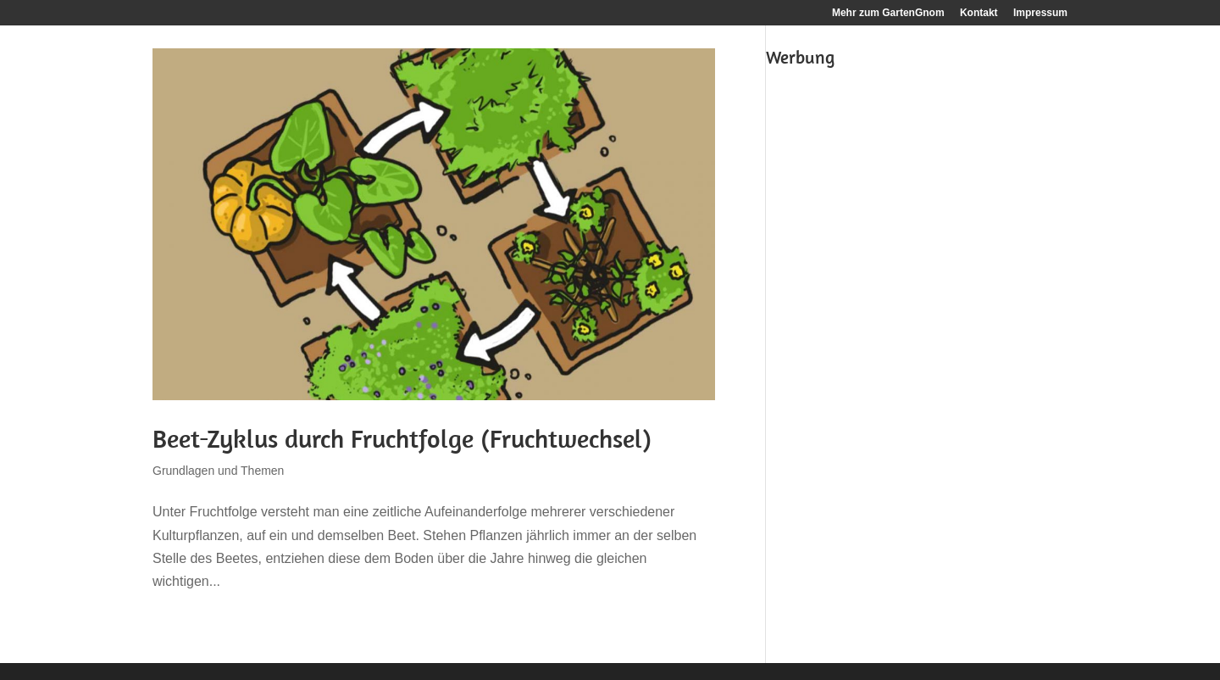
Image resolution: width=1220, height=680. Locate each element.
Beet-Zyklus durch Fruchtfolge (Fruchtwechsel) (401, 438)
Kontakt (979, 13)
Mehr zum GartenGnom (888, 13)
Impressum (1040, 13)
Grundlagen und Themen (218, 470)
